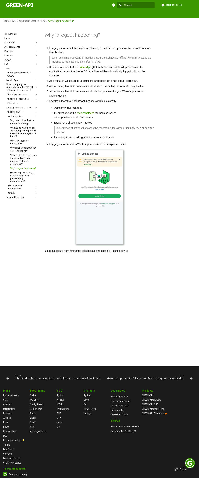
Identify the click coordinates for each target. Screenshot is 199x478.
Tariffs (6, 445)
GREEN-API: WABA (151, 400)
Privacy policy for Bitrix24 (123, 431)
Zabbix (33, 418)
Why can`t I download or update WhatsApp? (22, 122)
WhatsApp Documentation (25, 21)
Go (58, 427)
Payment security (120, 405)
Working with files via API (21, 107)
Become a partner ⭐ (14, 440)
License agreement (120, 401)
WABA (20, 59)
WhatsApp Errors (21, 111)
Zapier (33, 413)
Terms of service (119, 396)
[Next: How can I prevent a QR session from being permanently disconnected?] (149, 377)
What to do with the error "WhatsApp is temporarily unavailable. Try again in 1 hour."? (23, 132)
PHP (59, 413)
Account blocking (21, 197)
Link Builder (9, 449)
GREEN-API (147, 395)
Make (33, 395)
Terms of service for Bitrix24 (125, 426)
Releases (97, 14)
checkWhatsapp (85, 113)
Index (7, 38)
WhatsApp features (21, 94)
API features (21, 103)
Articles (110, 14)
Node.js (60, 400)
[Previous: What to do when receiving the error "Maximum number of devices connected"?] (54, 377)
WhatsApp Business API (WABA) (18, 74)
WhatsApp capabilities (21, 98)
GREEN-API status (12, 462)
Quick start (20, 42)
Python (60, 395)
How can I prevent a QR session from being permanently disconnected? (21, 177)
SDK (33, 14)
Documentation (11, 395)
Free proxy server (12, 458)
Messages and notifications (22, 187)
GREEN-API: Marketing (153, 409)
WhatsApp (85, 67)
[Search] (136, 5)
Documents (20, 14)
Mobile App (21, 80)
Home (7, 14)
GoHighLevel (36, 404)
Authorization (22, 116)
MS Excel (34, 400)
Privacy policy (117, 410)
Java (59, 422)
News (129, 14)
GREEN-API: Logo (119, 414)
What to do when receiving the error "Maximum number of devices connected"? (23, 159)
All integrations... (38, 431)
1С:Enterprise (64, 409)
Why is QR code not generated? (19, 142)
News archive (10, 431)
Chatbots (59, 14)
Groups (22, 192)
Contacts (7, 453)
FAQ (139, 14)
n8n (32, 427)
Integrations (83, 14)
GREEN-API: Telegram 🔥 (154, 413)
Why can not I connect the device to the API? (23, 149)
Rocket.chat (36, 409)
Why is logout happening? (23, 168)
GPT (70, 14)
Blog (120, 14)
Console (20, 55)
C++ (59, 418)
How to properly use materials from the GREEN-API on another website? (21, 87)
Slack (33, 422)
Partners (20, 51)
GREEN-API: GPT (150, 404)
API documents (20, 46)
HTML (60, 404)
